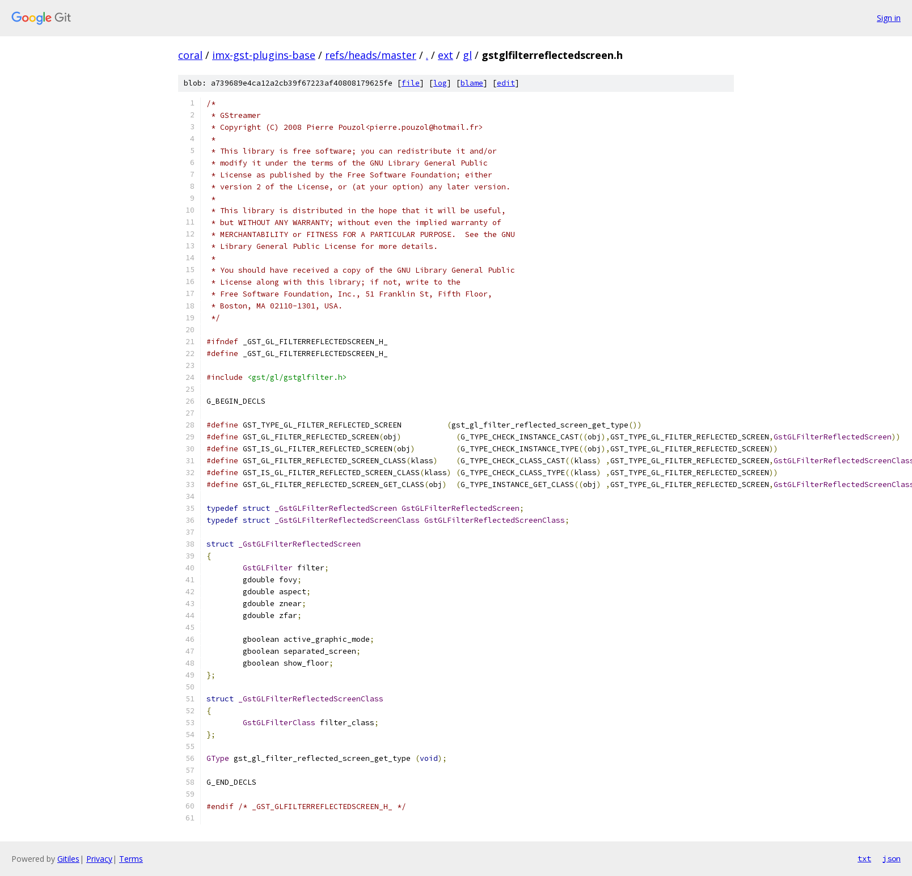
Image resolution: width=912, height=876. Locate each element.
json (892, 858)
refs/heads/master (370, 55)
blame (472, 83)
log (440, 83)
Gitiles (68, 858)
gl (467, 55)
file (411, 83)
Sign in (889, 17)
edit (506, 83)
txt (864, 858)
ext (445, 55)
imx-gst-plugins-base (263, 55)
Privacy (99, 858)
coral (190, 55)
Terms (131, 858)
